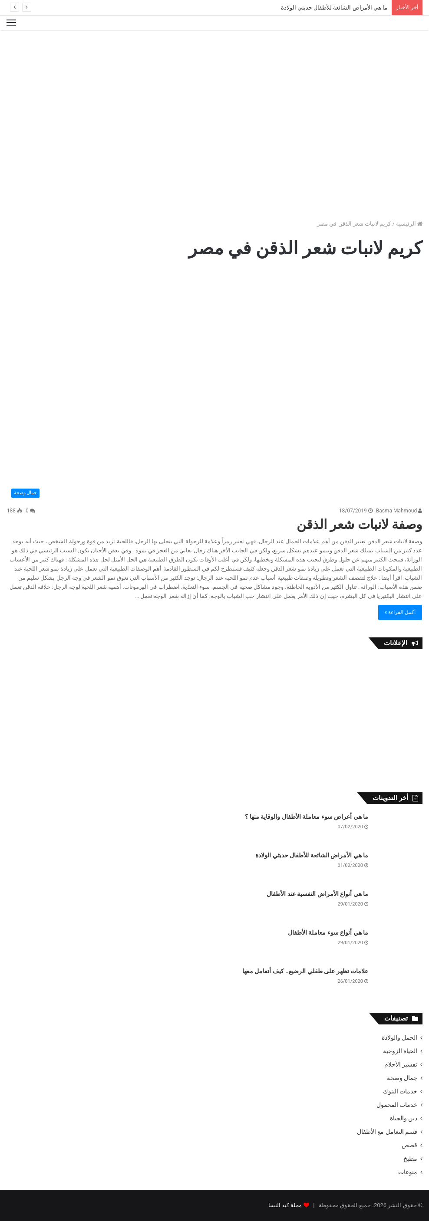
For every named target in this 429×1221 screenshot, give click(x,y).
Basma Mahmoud (399, 511)
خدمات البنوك (400, 1091)
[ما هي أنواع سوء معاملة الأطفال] (398, 945)
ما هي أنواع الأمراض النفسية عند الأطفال (317, 893)
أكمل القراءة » (400, 612)
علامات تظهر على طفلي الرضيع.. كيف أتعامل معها (305, 971)
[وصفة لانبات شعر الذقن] (214, 385)
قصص (409, 1145)
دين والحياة (403, 1118)
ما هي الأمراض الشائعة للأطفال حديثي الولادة (334, 7)
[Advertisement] (214, 58)
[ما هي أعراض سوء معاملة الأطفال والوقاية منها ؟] (398, 829)
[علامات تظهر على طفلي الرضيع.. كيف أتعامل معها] (398, 983)
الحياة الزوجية (400, 1050)
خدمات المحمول (396, 1104)
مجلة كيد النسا (285, 1205)
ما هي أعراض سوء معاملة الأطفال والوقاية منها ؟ (306, 816)
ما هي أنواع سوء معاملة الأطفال (328, 932)
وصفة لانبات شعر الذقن (359, 524)
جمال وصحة (402, 1077)
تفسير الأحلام (400, 1064)
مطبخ (410, 1158)
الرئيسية (409, 223)
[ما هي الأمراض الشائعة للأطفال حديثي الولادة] (398, 867)
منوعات (407, 1171)
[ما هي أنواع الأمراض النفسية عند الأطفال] (398, 906)
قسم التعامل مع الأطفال (387, 1131)
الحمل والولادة (399, 1037)
